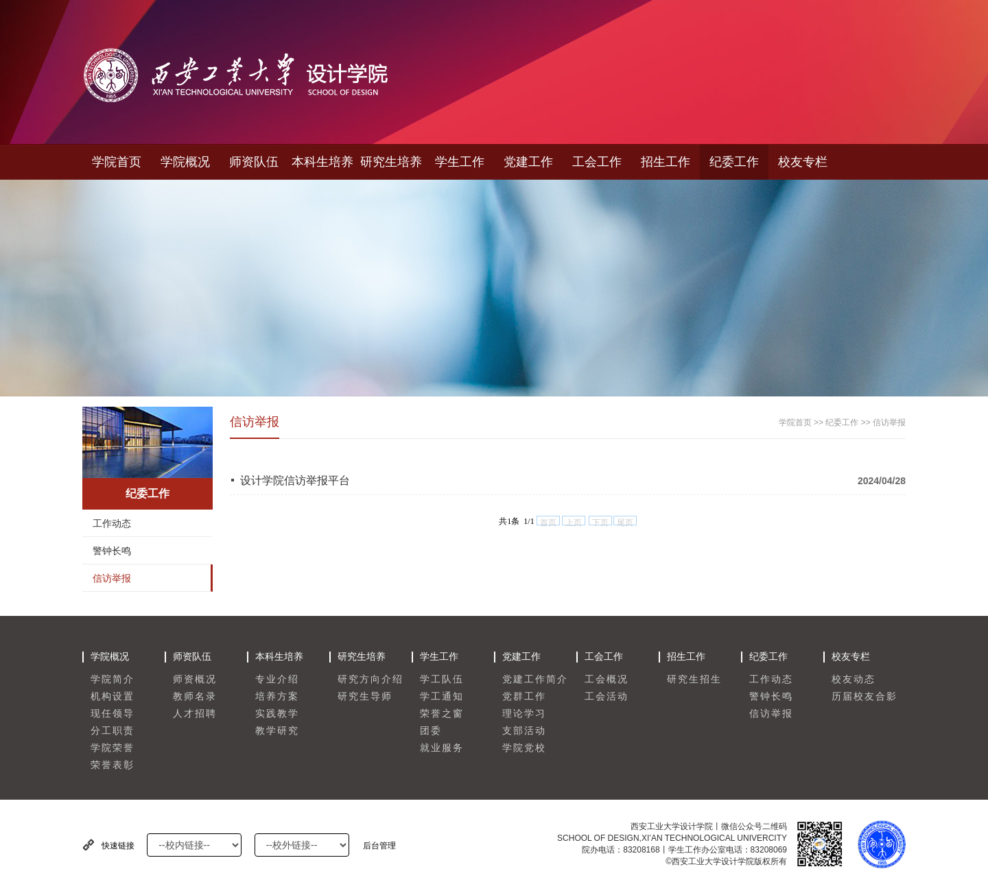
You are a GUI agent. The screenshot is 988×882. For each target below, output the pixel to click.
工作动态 (112, 523)
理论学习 (524, 713)
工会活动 (606, 696)
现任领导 (112, 713)
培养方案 (277, 696)
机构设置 (112, 696)
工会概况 (606, 679)
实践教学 (277, 713)
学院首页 (116, 162)
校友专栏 (802, 162)
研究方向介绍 (370, 679)
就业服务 (442, 748)
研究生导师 (365, 696)
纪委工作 (734, 162)
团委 (431, 731)
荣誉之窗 (442, 713)
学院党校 (524, 748)
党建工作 (528, 162)
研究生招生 (694, 679)
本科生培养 (322, 162)
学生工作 (459, 162)
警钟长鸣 (112, 550)
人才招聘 (195, 713)
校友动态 (853, 679)
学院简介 (112, 679)
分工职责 (112, 731)
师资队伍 (254, 162)
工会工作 (597, 162)
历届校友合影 (864, 696)
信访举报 (112, 578)
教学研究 (277, 731)
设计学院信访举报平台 (295, 480)
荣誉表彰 (112, 765)
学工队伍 (442, 679)
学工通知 (442, 696)
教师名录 (195, 696)
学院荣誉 (112, 748)
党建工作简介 (535, 679)
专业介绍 (277, 679)
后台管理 (379, 845)
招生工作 (665, 162)
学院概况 (185, 162)
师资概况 (195, 679)
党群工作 (524, 696)
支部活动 (524, 731)
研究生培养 (391, 162)
